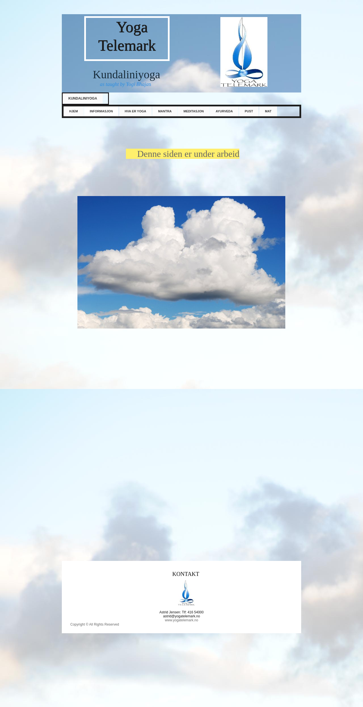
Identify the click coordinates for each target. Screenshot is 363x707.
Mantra (165, 111)
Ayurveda (224, 111)
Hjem (73, 111)
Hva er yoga (135, 111)
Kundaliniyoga (82, 98)
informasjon (101, 111)
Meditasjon (193, 111)
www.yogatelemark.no (181, 620)
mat (268, 111)
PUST (249, 111)
